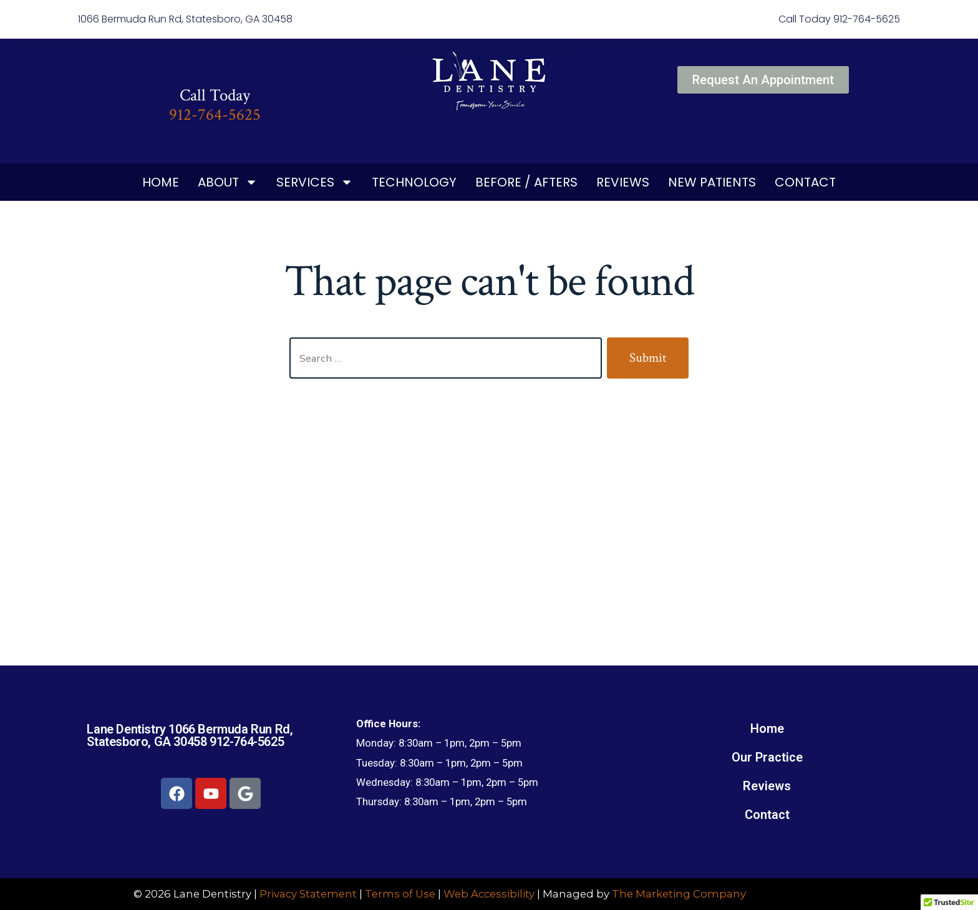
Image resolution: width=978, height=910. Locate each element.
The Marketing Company (679, 894)
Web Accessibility (489, 894)
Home (160, 182)
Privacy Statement (308, 894)
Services (314, 182)
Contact (805, 182)
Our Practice (767, 757)
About (228, 182)
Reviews (622, 182)
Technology (414, 182)
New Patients (712, 182)
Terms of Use (400, 894)
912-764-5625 (215, 115)
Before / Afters (526, 182)
